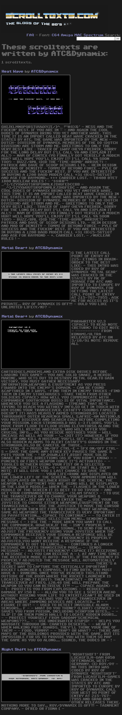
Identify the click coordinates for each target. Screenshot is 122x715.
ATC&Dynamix (44, 71)
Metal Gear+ (15, 248)
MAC (78, 35)
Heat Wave (12, 71)
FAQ (30, 35)
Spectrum (94, 35)
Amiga (67, 35)
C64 (56, 35)
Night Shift (14, 649)
